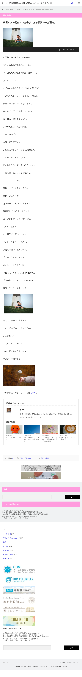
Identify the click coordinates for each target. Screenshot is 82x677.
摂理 (4, 549)
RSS (7, 669)
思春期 (47, 458)
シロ (13, 458)
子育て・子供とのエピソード (68, 49)
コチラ (33, 393)
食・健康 (5, 553)
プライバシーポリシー (72, 669)
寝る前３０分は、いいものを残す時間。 (67, 438)
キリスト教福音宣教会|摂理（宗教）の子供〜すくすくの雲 (39, 673)
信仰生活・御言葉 (17, 433)
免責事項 (60, 669)
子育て (43, 458)
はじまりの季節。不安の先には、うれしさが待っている (31, 439)
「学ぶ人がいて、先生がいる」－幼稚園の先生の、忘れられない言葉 (49, 439)
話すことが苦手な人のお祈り (14, 438)
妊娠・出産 (6, 565)
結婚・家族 (37, 433)
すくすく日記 (7, 541)
